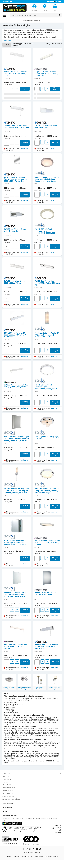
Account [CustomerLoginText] (34, 10)
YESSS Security (7, 790)
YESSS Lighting (7, 793)
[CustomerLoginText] (34, 6)
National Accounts (8, 796)
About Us (5, 776)
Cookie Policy (38, 856)
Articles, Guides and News (11, 799)
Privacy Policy (27, 856)
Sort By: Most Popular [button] (52, 44)
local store (24, 148)
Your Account (32, 803)
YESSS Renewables (8, 787)
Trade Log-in (24, 143)
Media (32, 811)
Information (32, 807)
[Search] (59, 15)
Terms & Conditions (13, 856)
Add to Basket (25, 88)
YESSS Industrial (7, 785)
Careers (5, 782)
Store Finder (6, 779)
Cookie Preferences (51, 856)
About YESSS (32, 773)
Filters (7, 45)
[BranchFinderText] (45, 7)
